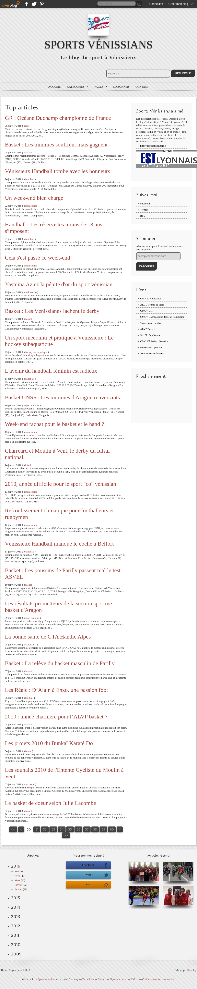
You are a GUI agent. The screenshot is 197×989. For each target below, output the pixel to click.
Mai (17, 871)
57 (87, 829)
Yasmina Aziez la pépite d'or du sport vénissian (59, 284)
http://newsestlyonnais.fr (153, 145)
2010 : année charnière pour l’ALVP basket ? (56, 716)
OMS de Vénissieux (150, 298)
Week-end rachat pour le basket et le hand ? (54, 424)
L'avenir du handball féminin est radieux (51, 371)
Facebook (145, 203)
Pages (99, 86)
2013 (15, 916)
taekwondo (31, 292)
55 (70, 829)
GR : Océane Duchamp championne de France (58, 118)
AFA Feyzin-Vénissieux (153, 353)
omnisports (31, 205)
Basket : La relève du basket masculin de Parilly (60, 663)
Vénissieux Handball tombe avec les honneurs (57, 171)
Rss (97, 884)
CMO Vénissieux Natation (154, 341)
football (29, 697)
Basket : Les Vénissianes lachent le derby (52, 311)
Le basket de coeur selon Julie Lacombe (50, 803)
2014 (15, 907)
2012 (15, 926)
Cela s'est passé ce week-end (37, 257)
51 (36, 829)
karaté (28, 751)
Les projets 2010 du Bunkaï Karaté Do (49, 743)
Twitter (144, 209)
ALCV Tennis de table (152, 304)
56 (78, 829)
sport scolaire (32, 405)
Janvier (18, 889)
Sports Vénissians (98, 44)
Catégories (76, 86)
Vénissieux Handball (151, 322)
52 (45, 829)
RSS (142, 215)
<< (13, 829)
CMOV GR (146, 310)
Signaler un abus (118, 979)
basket (28, 152)
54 (61, 829)
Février (18, 884)
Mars (17, 880)
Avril (17, 875)
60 (112, 829)
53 (53, 829)
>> (66, 835)
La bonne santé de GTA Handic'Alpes (48, 636)
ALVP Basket (147, 329)
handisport (30, 644)
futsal (28, 465)
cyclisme (29, 784)
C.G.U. (134, 979)
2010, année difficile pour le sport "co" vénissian (60, 484)
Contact (142, 86)
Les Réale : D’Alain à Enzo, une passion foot (56, 690)
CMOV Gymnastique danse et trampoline (162, 316)
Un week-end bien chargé (34, 198)
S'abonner (121, 86)
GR (27, 125)
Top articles (88, 979)
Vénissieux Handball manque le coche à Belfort (59, 543)
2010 (16, 944)
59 (103, 829)
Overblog (191, 970)
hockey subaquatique (36, 352)
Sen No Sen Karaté (150, 335)
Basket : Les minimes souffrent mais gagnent (56, 144)
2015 (15, 897)
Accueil (54, 86)
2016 (15, 866)
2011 (15, 935)
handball (29, 179)
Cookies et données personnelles (158, 979)
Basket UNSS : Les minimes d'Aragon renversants (62, 397)
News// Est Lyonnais (151, 347)
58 (95, 829)
